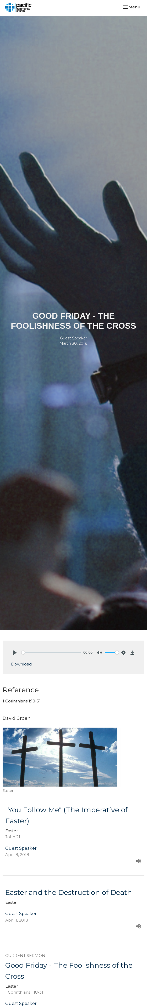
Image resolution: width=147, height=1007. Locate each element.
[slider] (51, 652)
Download (21, 664)
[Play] (14, 652)
